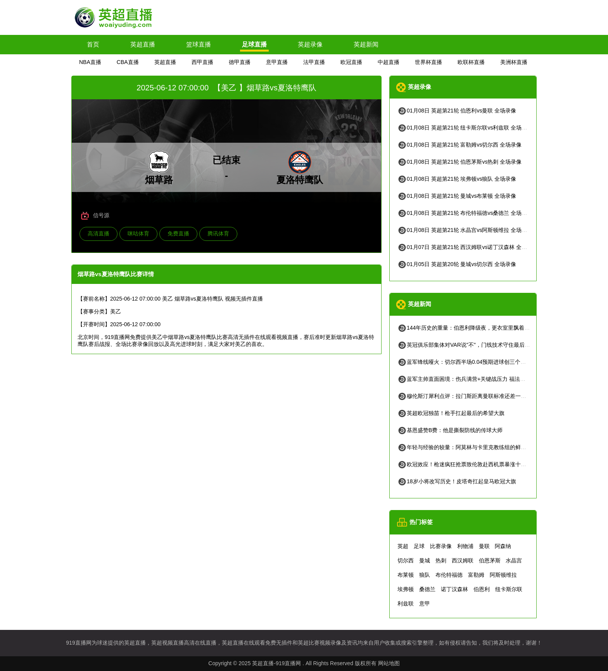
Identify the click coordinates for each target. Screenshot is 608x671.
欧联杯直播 (471, 62)
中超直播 (388, 62)
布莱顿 (405, 575)
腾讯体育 (218, 233)
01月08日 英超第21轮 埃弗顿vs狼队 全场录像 (456, 179)
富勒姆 (476, 575)
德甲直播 (239, 62)
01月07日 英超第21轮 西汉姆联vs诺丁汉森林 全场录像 (467, 247)
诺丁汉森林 (454, 589)
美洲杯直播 (513, 62)
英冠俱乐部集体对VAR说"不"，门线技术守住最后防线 (466, 345)
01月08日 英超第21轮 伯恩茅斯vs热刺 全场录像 (459, 162)
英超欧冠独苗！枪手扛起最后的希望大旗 (450, 413)
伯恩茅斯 (490, 560)
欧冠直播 (351, 62)
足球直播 (254, 44)
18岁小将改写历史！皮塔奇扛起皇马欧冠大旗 (456, 481)
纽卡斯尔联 (508, 589)
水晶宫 (514, 560)
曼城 (424, 560)
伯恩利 (481, 589)
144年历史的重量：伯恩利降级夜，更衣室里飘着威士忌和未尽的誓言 (485, 328)
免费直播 (178, 233)
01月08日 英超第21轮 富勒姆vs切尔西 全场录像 (459, 145)
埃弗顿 (405, 589)
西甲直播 (202, 62)
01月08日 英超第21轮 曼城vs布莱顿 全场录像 (456, 196)
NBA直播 (90, 62)
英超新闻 (366, 44)
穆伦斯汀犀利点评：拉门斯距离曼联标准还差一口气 (464, 396)
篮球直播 (198, 44)
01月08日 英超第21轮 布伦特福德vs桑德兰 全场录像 (464, 213)
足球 (419, 546)
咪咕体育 (138, 233)
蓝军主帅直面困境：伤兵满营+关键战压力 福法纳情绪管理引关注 (480, 379)
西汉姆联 (462, 560)
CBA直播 (128, 62)
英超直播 (142, 44)
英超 (402, 546)
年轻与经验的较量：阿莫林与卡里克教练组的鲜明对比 (467, 447)
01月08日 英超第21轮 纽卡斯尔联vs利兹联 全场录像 (464, 128)
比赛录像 (441, 546)
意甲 (424, 603)
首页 (93, 44)
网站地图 (389, 663)
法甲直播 (314, 62)
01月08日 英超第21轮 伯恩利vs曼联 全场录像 (456, 110)
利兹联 (405, 603)
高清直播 (98, 233)
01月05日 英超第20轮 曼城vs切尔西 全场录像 (456, 264)
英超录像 (310, 44)
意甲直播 (277, 62)
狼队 (424, 575)
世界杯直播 (428, 62)
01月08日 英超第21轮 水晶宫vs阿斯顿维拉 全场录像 (464, 230)
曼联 (484, 546)
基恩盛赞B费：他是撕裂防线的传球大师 (450, 430)
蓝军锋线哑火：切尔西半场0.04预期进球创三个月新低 (467, 362)
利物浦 (465, 546)
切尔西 (405, 560)
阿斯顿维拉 (503, 575)
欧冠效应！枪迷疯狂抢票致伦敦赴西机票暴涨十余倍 (464, 464)
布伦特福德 (449, 575)
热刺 (440, 560)
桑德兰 (427, 589)
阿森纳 (503, 546)
